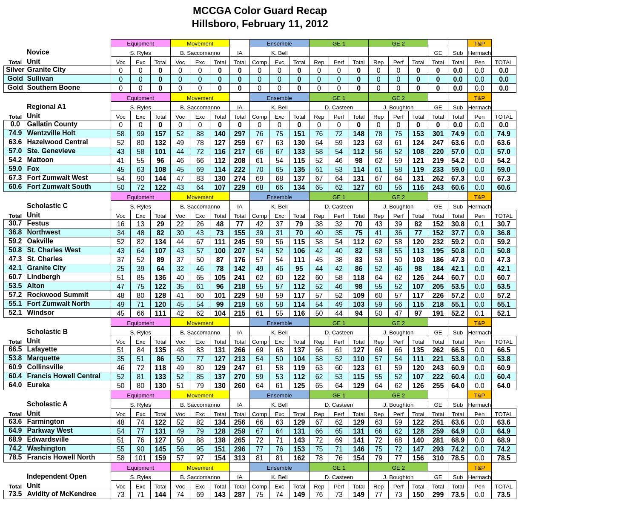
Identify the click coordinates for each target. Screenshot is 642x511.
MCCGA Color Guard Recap (260, 10)
